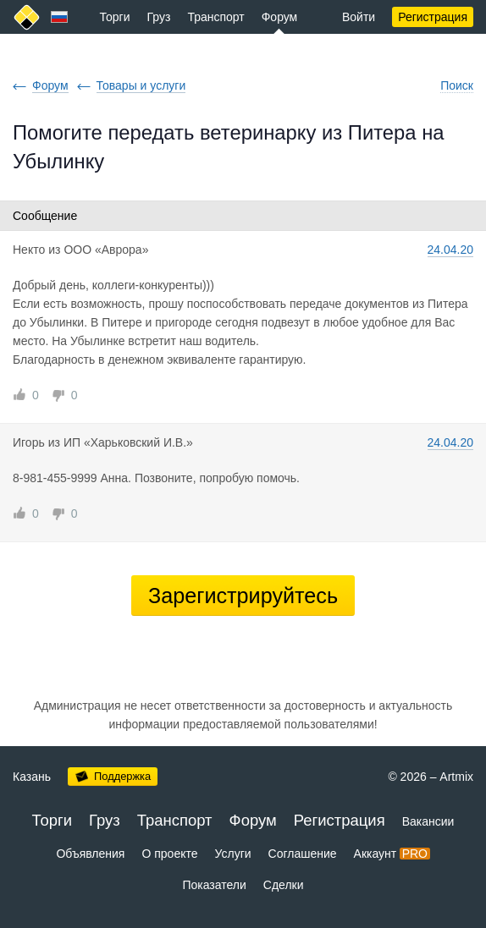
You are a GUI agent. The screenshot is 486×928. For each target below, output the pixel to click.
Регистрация (432, 17)
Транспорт (215, 17)
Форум (280, 17)
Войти (358, 17)
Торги (115, 17)
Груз (159, 17)
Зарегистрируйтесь (243, 595)
